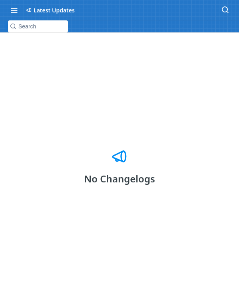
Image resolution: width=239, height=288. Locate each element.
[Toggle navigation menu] (14, 10)
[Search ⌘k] (225, 10)
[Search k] (38, 26)
